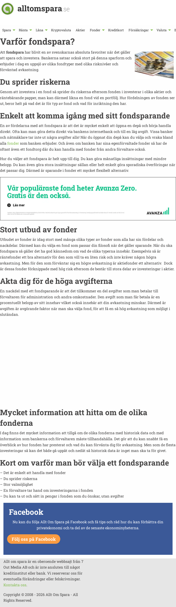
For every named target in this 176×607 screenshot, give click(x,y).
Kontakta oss (14, 584)
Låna (39, 30)
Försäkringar (139, 30)
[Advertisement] (88, 365)
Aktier (80, 30)
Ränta (23, 30)
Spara (6, 30)
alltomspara (43, 8)
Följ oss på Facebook (34, 539)
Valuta (162, 30)
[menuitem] (8, 30)
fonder (13, 143)
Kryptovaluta (61, 30)
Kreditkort (116, 30)
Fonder (95, 30)
